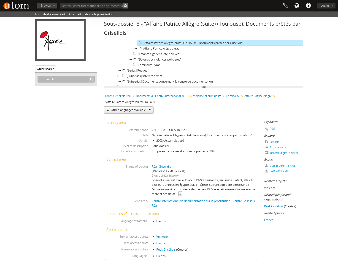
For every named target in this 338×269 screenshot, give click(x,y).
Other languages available (130, 110)
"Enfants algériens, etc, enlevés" (156, 54)
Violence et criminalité (207, 96)
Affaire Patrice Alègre (258, 96)
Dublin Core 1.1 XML (280, 166)
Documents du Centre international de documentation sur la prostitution (163, 96)
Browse (46, 5)
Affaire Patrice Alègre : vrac (158, 48)
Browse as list (276, 147)
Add (272, 128)
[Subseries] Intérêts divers (141, 76)
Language (297, 5)
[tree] (203, 63)
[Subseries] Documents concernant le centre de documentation (167, 81)
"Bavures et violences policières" (156, 59)
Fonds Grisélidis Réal (118, 96)
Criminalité (233, 96)
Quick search (45, 69)
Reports (272, 142)
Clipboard (285, 5)
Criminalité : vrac (146, 65)
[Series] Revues (134, 70)
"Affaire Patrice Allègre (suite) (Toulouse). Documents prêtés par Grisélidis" (190, 43)
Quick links (308, 5)
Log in (325, 5)
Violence (162, 237)
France (160, 243)
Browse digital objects (281, 153)
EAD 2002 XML (276, 171)
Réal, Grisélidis (161, 166)
